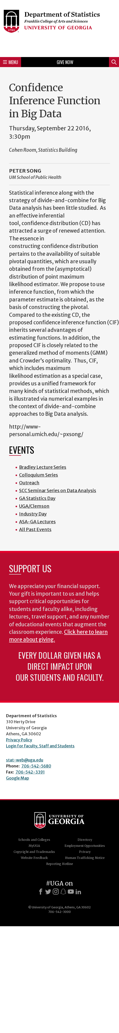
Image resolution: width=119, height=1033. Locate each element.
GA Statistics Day (37, 498)
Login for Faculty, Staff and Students (40, 745)
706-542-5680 (36, 765)
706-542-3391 (30, 771)
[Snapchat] (63, 892)
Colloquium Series (38, 475)
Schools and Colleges (34, 840)
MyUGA (34, 846)
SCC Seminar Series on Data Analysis (57, 490)
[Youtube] (71, 892)
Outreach (29, 483)
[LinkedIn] (78, 892)
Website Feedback (34, 858)
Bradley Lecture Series (42, 467)
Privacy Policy (19, 739)
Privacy (85, 852)
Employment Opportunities (85, 846)
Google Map (17, 778)
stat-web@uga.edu (24, 759)
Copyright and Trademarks (34, 852)
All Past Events (35, 529)
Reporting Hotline (59, 864)
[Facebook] (41, 892)
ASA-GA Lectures (37, 522)
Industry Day (33, 514)
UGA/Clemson (34, 506)
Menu (10, 62)
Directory (85, 840)
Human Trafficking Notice (85, 858)
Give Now (65, 62)
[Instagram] (56, 892)
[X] (48, 892)
